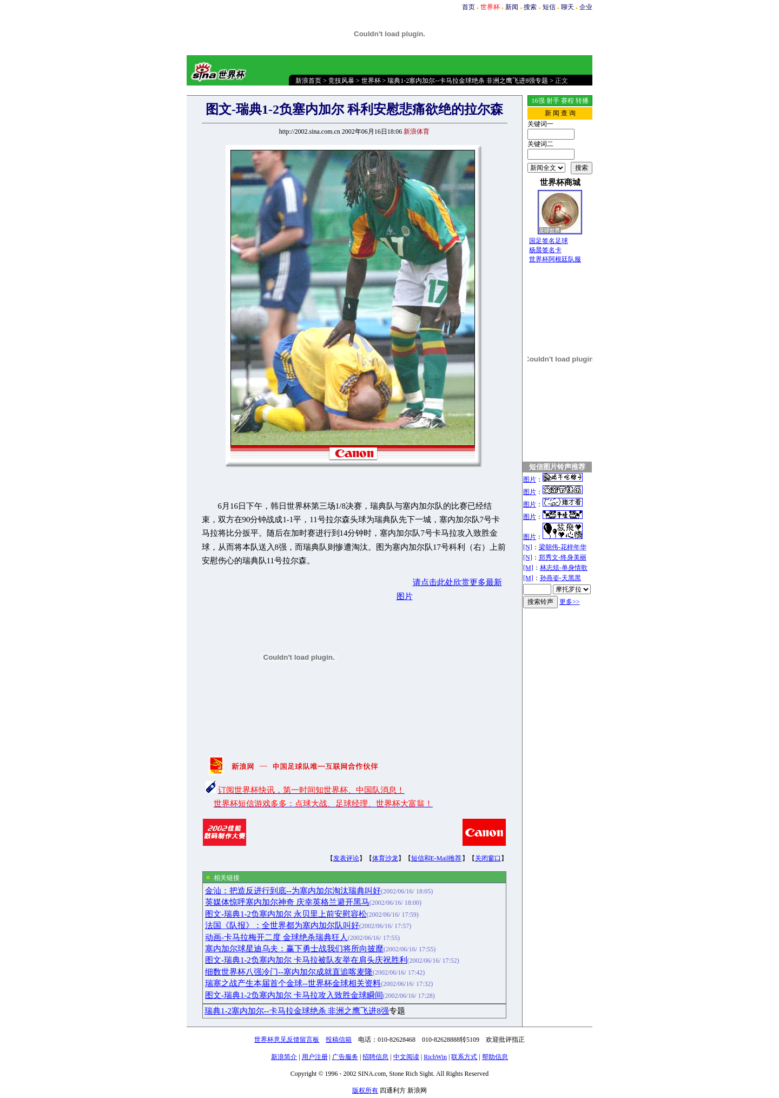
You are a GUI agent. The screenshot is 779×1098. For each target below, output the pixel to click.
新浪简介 (284, 1057)
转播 (582, 100)
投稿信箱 (339, 1039)
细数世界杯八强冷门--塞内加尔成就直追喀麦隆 (289, 972)
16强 (538, 100)
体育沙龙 (385, 858)
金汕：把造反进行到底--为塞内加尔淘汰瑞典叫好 (293, 890)
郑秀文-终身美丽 (562, 557)
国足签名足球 (548, 241)
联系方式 (464, 1057)
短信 (549, 7)
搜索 (530, 7)
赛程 (567, 100)
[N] (527, 547)
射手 (552, 100)
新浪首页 (308, 80)
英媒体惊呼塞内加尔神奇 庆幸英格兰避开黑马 (287, 902)
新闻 (511, 7)
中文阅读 (406, 1057)
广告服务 (345, 1057)
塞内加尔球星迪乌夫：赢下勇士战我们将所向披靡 (294, 948)
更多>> (569, 602)
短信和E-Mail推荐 (436, 858)
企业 (585, 7)
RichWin (435, 1057)
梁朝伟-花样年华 (562, 547)
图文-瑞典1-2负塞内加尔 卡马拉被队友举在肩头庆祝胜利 (306, 960)
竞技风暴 (341, 80)
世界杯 (371, 80)
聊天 (567, 7)
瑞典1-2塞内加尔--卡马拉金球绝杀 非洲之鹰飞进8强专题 (467, 80)
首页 (468, 7)
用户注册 (315, 1057)
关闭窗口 (488, 858)
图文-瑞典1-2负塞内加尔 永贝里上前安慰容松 (286, 914)
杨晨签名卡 (545, 250)
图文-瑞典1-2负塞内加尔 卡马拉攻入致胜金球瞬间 (294, 995)
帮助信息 (495, 1057)
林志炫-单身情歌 (563, 567)
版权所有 (365, 1090)
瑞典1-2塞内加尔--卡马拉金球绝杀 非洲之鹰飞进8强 (296, 1011)
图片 (529, 479)
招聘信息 (375, 1057)
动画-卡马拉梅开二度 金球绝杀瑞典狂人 (276, 937)
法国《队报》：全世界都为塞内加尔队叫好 (282, 925)
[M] (528, 567)
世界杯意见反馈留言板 (286, 1039)
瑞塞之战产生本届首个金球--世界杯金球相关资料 (293, 983)
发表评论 (346, 858)
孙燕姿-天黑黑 (560, 578)
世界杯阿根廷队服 (555, 259)
